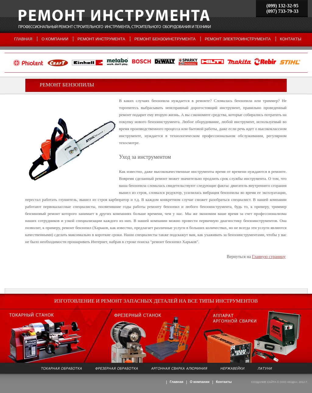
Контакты (290, 39)
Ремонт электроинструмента (238, 39)
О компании (54, 39)
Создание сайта (263, 382)
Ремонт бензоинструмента (165, 39)
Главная (23, 39)
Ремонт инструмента (101, 39)
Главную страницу (269, 256)
